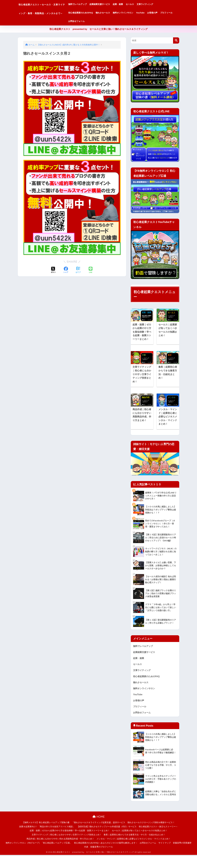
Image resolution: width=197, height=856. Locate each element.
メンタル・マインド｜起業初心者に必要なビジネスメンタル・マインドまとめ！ (133, 840)
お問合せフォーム (104, 21)
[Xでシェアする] (53, 270)
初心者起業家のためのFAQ (93, 13)
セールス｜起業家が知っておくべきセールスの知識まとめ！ (139, 832)
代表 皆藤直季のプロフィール (98, 848)
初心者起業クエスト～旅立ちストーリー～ (158, 827)
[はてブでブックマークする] (78, 270)
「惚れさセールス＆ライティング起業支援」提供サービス (98, 823)
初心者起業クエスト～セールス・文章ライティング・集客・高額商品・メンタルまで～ (48, 12)
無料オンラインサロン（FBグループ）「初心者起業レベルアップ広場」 (39, 844)
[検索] (176, 40)
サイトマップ (164, 844)
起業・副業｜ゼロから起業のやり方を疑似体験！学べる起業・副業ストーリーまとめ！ (70, 832)
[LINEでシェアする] (90, 270)
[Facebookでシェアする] (65, 270)
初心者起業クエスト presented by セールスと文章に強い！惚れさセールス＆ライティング (98, 29)
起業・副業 (131, 4)
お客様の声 (165, 13)
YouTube (153, 13)
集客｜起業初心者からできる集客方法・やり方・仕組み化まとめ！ (134, 836)
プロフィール (87, 21)
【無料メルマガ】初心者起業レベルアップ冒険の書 (45, 823)
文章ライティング (158, 4)
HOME (98, 817)
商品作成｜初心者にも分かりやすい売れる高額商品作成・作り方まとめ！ (60, 840)
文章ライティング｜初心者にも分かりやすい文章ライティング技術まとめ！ (67, 836)
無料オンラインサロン (136, 13)
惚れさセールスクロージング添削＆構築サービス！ (151, 823)
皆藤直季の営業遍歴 (182, 844)
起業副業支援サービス (112, 4)
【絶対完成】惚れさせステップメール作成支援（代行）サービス (107, 827)
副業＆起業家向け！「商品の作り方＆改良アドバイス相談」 (47, 827)
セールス (143, 4)
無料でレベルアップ (90, 4)
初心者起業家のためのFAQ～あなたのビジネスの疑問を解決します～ (105, 844)
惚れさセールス (116, 13)
